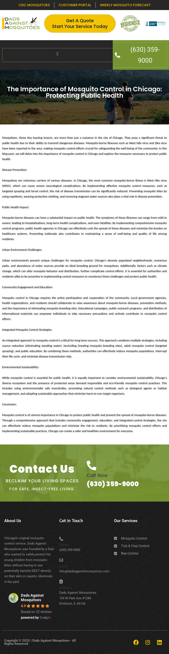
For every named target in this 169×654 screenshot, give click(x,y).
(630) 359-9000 (113, 484)
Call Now (97, 475)
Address (65, 588)
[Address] (61, 581)
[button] (57, 54)
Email (63, 566)
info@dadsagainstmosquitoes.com (84, 571)
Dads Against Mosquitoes (32, 597)
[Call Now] (91, 465)
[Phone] (61, 539)
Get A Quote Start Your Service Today (80, 24)
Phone (64, 545)
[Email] (61, 560)
